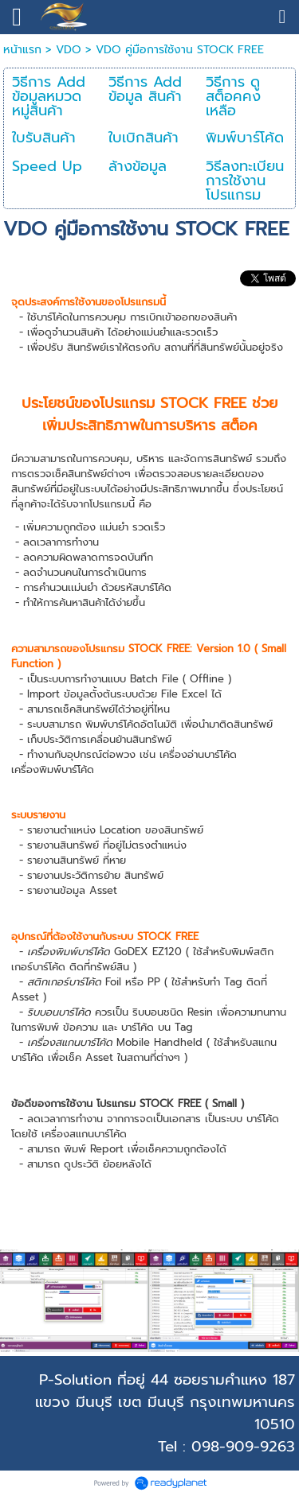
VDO (68, 49)
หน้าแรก (22, 49)
